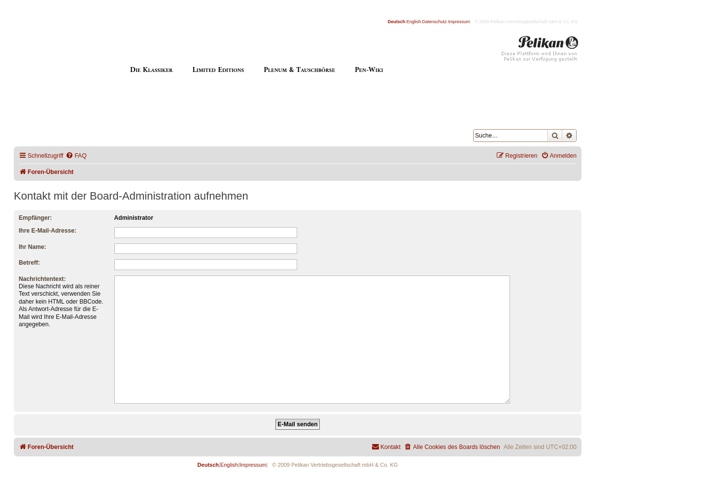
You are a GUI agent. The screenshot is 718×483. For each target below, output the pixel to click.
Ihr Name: (32, 246)
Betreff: (29, 262)
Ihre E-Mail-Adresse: (47, 230)
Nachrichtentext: (42, 279)
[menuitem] (76, 156)
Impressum (459, 21)
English (414, 21)
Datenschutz (434, 21)
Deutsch (397, 21)
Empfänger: (35, 217)
